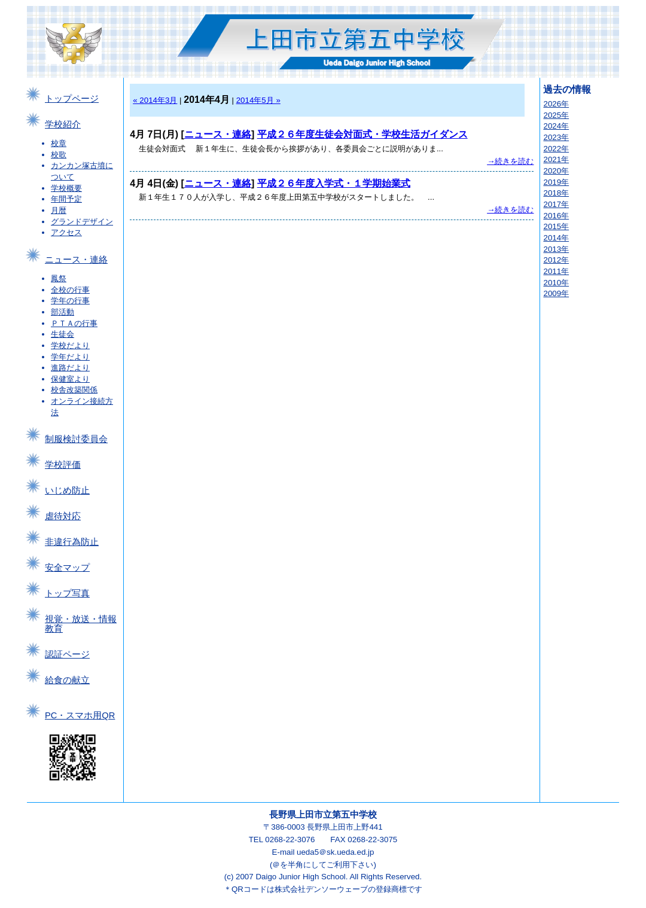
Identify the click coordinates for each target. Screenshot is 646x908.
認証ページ (67, 654)
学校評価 (63, 465)
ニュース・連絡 (76, 259)
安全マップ (67, 567)
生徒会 (62, 334)
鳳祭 (58, 278)
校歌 (58, 154)
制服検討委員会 (76, 439)
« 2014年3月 (155, 100)
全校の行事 (70, 289)
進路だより (70, 367)
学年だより (70, 356)
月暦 (58, 210)
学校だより (70, 345)
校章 (58, 143)
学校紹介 (63, 124)
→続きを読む (510, 161)
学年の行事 (70, 300)
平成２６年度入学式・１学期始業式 (333, 183)
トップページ (72, 98)
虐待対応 (63, 516)
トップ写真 (67, 593)
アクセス (66, 232)
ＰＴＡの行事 (74, 323)
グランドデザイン (82, 221)
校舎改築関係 (74, 389)
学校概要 (66, 188)
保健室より (70, 378)
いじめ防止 (67, 490)
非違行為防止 (72, 542)
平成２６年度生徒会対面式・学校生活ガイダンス (362, 134)
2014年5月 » (258, 100)
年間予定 (66, 198)
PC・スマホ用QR (80, 715)
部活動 (62, 311)
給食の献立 (67, 680)
